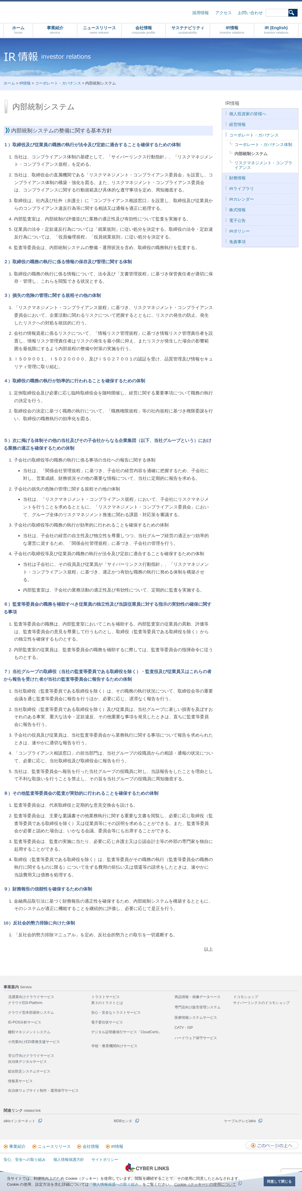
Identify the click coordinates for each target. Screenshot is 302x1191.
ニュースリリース (99, 30)
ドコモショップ (245, 997)
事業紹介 (55, 30)
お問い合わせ (250, 13)
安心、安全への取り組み (25, 1159)
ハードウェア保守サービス (196, 1038)
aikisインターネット (19, 1121)
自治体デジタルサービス (27, 1062)
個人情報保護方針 (68, 1159)
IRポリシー (239, 231)
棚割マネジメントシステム (29, 1032)
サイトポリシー (104, 1159)
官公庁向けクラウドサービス (31, 1056)
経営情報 (237, 124)
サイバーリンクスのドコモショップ (261, 1003)
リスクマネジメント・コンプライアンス (263, 165)
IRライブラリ (241, 188)
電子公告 (237, 220)
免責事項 (237, 242)
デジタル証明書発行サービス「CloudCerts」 (126, 1032)
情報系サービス (20, 1081)
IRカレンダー (241, 199)
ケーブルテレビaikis (240, 1121)
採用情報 (200, 13)
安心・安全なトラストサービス (116, 1012)
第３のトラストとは (107, 1003)
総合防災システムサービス (29, 1071)
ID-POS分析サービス (24, 1022)
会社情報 (143, 30)
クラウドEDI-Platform (25, 1003)
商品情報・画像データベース (198, 997)
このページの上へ (271, 1145)
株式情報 (237, 210)
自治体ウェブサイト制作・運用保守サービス (43, 1090)
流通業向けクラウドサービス (31, 997)
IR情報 (232, 30)
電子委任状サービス (107, 1022)
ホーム (18, 30)
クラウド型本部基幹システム (31, 1012)
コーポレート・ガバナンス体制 (263, 144)
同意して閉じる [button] (279, 1181)
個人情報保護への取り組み (116, 1184)
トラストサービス (105, 997)
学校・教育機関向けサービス (114, 1046)
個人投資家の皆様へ (247, 114)
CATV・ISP (184, 1028)
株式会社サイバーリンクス (66, 12)
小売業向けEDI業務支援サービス (34, 1042)
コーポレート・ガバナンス (58, 83)
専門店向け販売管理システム (198, 1007)
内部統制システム (250, 154)
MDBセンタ (123, 1121)
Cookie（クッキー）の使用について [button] (205, 1184)
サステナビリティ (187, 30)
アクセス (223, 13)
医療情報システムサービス (196, 1017)
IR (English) (276, 30)
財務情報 (237, 178)
